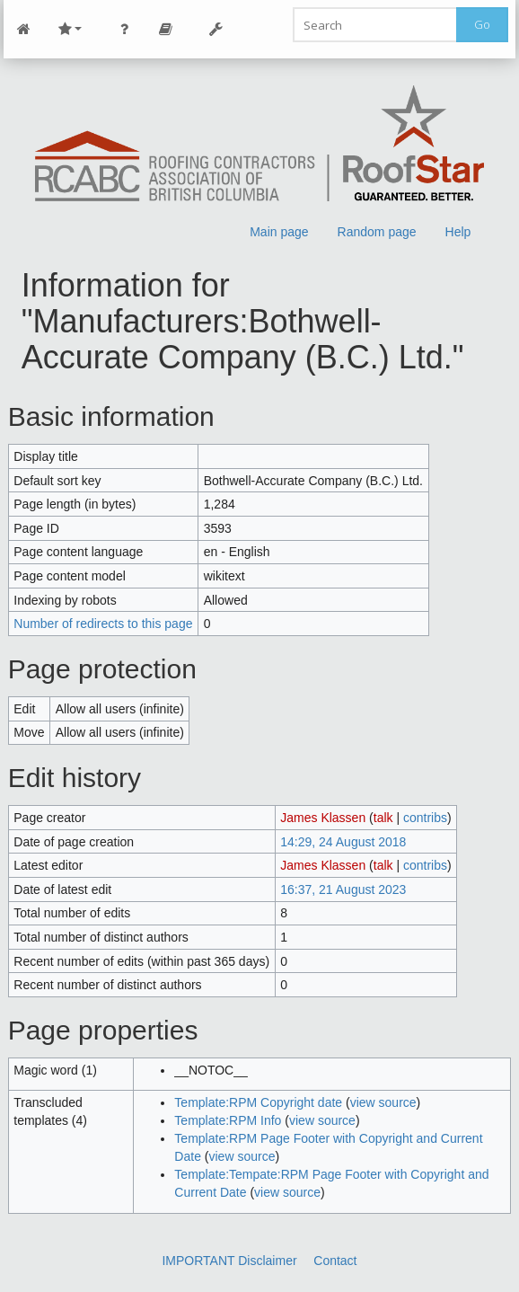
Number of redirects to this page (102, 623)
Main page (279, 232)
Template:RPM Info (227, 1120)
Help (458, 232)
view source (383, 1102)
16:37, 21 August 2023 (343, 889)
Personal (125, 29)
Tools (216, 29)
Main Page (24, 29)
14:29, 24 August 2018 (343, 842)
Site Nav (70, 29)
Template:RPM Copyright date (258, 1102)
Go (482, 24)
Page (166, 29)
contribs (425, 817)
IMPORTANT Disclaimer (229, 1260)
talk (383, 817)
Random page (377, 232)
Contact (334, 1260)
